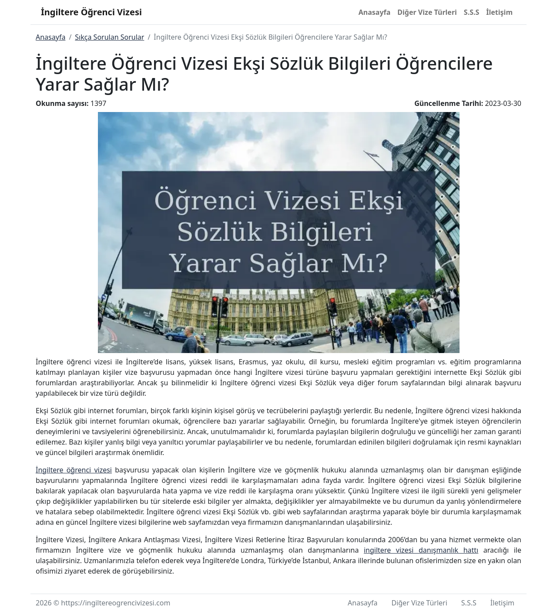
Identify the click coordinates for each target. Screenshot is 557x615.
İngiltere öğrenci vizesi (74, 470)
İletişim (499, 12)
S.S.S (471, 12)
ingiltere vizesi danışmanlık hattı (421, 550)
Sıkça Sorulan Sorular (109, 37)
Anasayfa (375, 12)
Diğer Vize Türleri (427, 12)
